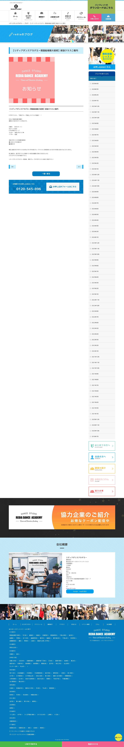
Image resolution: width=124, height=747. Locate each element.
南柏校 (42, 728)
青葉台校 (43, 663)
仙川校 (21, 679)
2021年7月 (95, 385)
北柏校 (35, 728)
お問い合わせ (94, 17)
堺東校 (26, 641)
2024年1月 (95, 237)
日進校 (11, 688)
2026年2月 (95, 95)
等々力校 (12, 673)
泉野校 (34, 701)
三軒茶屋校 (13, 679)
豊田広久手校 (29, 688)
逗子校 (51, 663)
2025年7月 (95, 135)
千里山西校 (63, 635)
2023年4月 (95, 277)
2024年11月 (95, 180)
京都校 (11, 654)
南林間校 (28, 663)
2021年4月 (95, 402)
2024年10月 (95, 186)
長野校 (11, 708)
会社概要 (109, 624)
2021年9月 (95, 374)
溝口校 (73, 661)
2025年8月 (95, 129)
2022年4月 (95, 334)
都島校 (31, 635)
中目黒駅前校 (38, 673)
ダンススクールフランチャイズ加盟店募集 (22, 734)
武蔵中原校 (58, 661)
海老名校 (12, 663)
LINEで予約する (31, 744)
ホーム (15, 624)
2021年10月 (95, 368)
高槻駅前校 (13, 641)
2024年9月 (95, 192)
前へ (13, 167)
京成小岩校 (39, 676)
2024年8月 (95, 197)
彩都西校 (45, 635)
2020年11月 (95, 425)
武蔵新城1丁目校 (41, 661)
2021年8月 (95, 379)
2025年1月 (95, 169)
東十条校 (70, 673)
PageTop (120, 737)
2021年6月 (95, 391)
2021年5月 (95, 396)
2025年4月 (95, 152)
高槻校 (11, 638)
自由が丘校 (40, 679)
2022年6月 (95, 322)
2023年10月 (95, 254)
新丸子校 (58, 663)
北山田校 (66, 663)
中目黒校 (29, 673)
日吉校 (50, 661)
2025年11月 (95, 112)
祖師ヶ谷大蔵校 (57, 676)
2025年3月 (95, 157)
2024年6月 (95, 209)
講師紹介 (50, 624)
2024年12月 (95, 174)
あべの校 (25, 638)
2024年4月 (95, 220)
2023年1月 (95, 294)
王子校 (11, 676)
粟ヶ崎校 (18, 701)
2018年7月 (95, 436)
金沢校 (11, 701)
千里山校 (65, 638)
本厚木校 (20, 663)
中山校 (22, 666)
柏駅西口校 (22, 728)
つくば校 (12, 714)
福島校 (48, 638)
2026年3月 (95, 89)
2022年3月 (95, 339)
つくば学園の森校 (29, 714)
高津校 (66, 661)
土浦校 (49, 714)
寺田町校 (72, 638)
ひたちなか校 (41, 714)
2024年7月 (95, 203)
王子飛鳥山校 (29, 676)
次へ (79, 167)
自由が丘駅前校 (29, 679)
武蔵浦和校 (13, 721)
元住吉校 (21, 661)
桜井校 (71, 635)
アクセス (62, 624)
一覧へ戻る (46, 174)
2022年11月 (95, 300)
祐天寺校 (47, 673)
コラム (97, 624)
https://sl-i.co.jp (70, 588)
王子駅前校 (19, 676)
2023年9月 (95, 260)
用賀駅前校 (68, 676)
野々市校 (26, 701)
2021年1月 (95, 414)
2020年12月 (95, 419)
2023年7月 (95, 271)
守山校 (44, 688)
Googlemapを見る (80, 591)
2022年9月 (95, 311)
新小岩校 (47, 676)
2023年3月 (95, 283)
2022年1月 (95, 351)
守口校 (24, 635)
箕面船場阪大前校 (15, 635)
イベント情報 (85, 624)
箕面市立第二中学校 (43, 641)
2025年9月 (95, 123)
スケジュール (38, 624)
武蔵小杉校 (13, 661)
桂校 (17, 654)
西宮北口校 (13, 647)
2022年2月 (95, 345)
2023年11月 (95, 248)
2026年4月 (95, 83)
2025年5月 (95, 146)
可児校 (18, 695)
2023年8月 (95, 266)
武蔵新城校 (30, 661)
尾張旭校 (51, 688)
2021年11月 (95, 362)
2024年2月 (95, 231)
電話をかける (93, 744)
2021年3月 (95, 408)
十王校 (56, 714)
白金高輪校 (20, 673)
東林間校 (35, 663)
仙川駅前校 (13, 681)
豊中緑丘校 (56, 638)
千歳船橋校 (65, 679)
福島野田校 (34, 638)
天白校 (38, 688)
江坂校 (33, 641)
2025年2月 (95, 163)
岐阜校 (11, 695)
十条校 (63, 673)
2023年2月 (95, 288)
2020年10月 (95, 431)
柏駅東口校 (13, 728)
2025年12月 (95, 106)
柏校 (29, 728)
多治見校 (25, 695)
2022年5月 (95, 328)
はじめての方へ (26, 624)
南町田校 (55, 673)
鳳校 (20, 641)
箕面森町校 (53, 635)
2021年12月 (95, 357)
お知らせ (73, 624)
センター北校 (13, 666)
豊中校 (42, 638)
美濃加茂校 (34, 695)
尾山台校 (21, 681)
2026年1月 (95, 100)
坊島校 (38, 635)
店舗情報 (108, 17)
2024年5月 (95, 214)
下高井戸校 (56, 679)
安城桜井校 (19, 688)
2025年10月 (95, 117)
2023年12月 (95, 243)
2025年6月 (95, 140)
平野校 (18, 638)
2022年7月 (95, 317)
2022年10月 (95, 305)
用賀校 (48, 679)
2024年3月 (95, 226)
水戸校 (19, 714)
